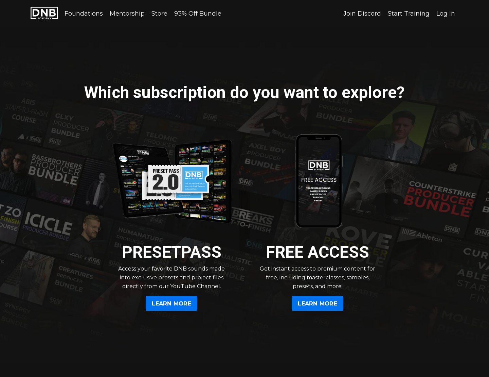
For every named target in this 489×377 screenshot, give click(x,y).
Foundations (84, 13)
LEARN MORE (171, 303)
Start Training (409, 13)
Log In (445, 13)
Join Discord (362, 13)
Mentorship (127, 13)
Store (159, 13)
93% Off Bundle (197, 13)
